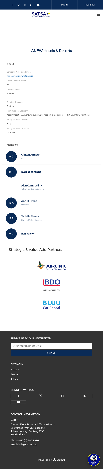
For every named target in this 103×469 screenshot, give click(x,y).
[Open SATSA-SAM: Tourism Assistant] (94, 460)
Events (14, 374)
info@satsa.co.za (27, 444)
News (14, 369)
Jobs (13, 379)
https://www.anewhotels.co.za (20, 76)
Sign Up (51, 353)
